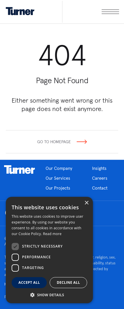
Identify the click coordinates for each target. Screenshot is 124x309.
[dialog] (49, 250)
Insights (99, 168)
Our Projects (58, 188)
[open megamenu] (90, 12)
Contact (99, 188)
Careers (99, 178)
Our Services (58, 178)
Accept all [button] (29, 282)
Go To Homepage (54, 141)
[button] (49, 294)
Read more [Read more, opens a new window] (52, 233)
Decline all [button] (68, 282)
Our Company (59, 168)
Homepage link (19, 169)
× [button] (86, 203)
